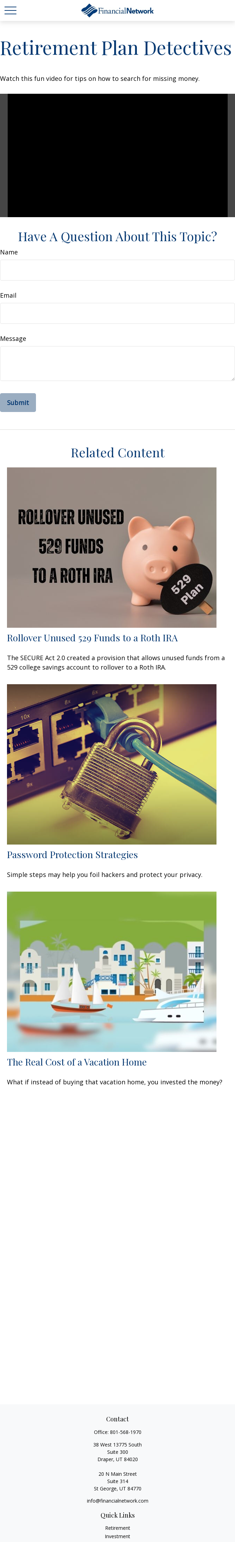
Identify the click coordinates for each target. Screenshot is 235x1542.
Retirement (117, 1528)
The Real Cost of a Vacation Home (77, 1061)
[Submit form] (18, 402)
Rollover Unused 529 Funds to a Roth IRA (92, 637)
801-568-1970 (125, 1432)
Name (9, 252)
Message (13, 338)
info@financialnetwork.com (117, 1500)
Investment (117, 1536)
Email (8, 295)
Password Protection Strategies (72, 854)
